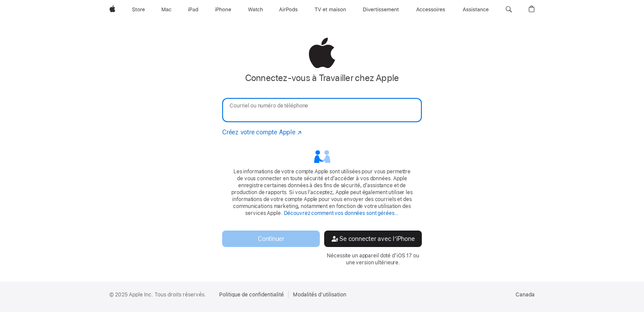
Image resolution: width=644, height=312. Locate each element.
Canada (525, 295)
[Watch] (255, 9)
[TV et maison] (330, 9)
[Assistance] (476, 9)
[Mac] (166, 9)
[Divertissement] (381, 9)
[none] (322, 152)
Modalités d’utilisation (319, 295)
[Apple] (112, 9)
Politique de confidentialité (251, 295)
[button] (509, 9)
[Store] (138, 9)
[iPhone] (223, 9)
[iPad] (193, 9)
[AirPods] (288, 9)
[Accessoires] (430, 9)
